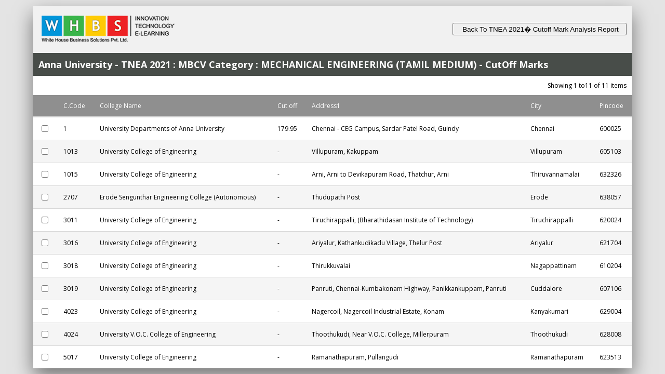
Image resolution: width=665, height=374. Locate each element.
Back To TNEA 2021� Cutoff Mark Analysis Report (539, 29)
